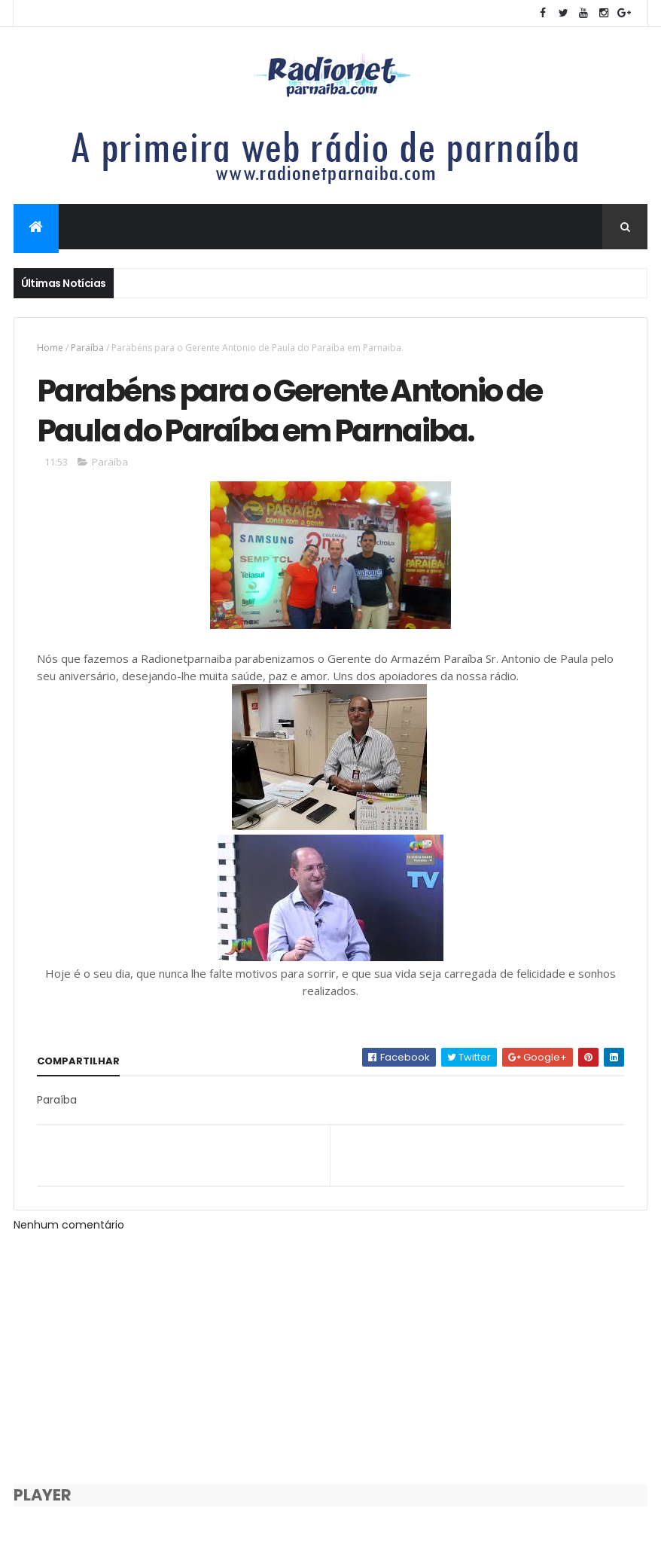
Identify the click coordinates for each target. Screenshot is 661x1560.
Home (50, 347)
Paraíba (87, 347)
